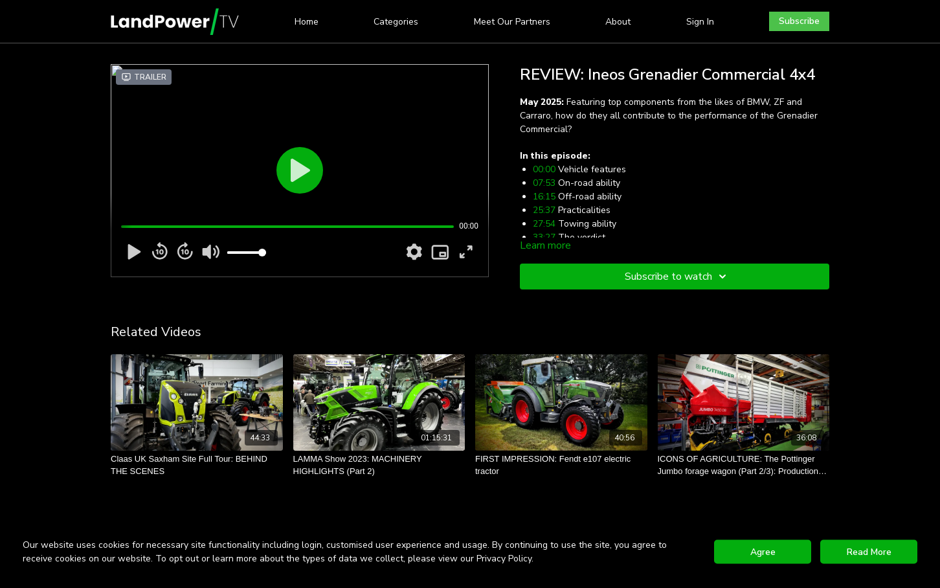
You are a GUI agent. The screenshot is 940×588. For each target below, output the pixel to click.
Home (307, 22)
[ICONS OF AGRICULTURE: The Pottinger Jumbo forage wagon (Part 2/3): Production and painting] (744, 465)
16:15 (544, 196)
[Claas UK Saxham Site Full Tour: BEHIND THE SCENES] (197, 465)
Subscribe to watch (677, 276)
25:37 (544, 210)
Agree (763, 552)
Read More (869, 552)
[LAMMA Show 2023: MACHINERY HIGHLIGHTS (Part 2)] (379, 465)
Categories (396, 22)
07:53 (544, 183)
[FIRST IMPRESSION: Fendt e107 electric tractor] (561, 465)
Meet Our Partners (512, 22)
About (618, 22)
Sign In (700, 22)
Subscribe (799, 21)
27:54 (544, 224)
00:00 (544, 169)
